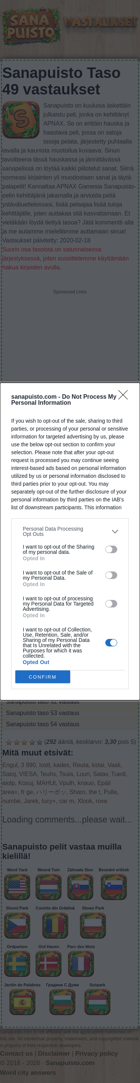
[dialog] (70, 541)
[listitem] (70, 531)
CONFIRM (43, 677)
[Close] (125, 397)
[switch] (111, 549)
